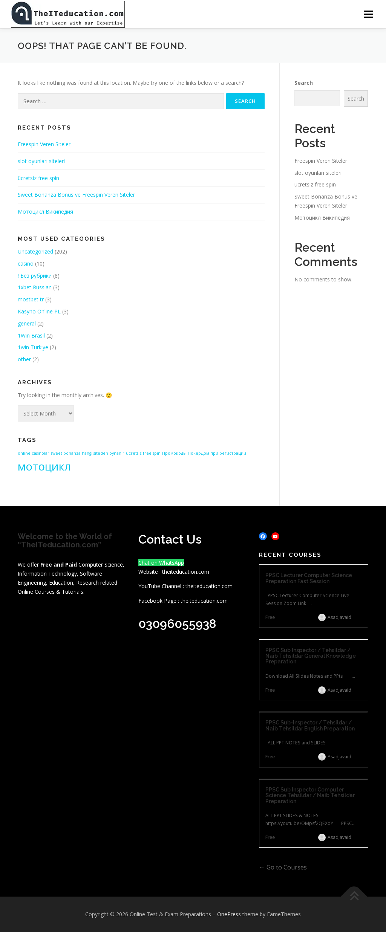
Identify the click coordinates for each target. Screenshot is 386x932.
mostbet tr (31, 299)
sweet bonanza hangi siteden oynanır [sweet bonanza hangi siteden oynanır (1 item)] (87, 453)
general (27, 323)
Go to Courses (286, 867)
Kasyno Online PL (39, 311)
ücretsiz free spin (38, 178)
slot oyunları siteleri (41, 161)
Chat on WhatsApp (161, 562)
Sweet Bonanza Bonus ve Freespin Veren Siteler (76, 195)
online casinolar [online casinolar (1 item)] (33, 453)
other (24, 359)
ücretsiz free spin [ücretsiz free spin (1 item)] (143, 453)
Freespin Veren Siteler (44, 144)
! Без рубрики (35, 275)
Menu (368, 14)
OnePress (229, 914)
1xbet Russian (35, 287)
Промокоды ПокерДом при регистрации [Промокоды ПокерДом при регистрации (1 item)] (204, 453)
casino (26, 263)
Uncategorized (35, 251)
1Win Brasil (31, 335)
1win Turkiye (33, 347)
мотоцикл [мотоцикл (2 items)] (44, 466)
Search (303, 82)
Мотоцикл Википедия (45, 211)
